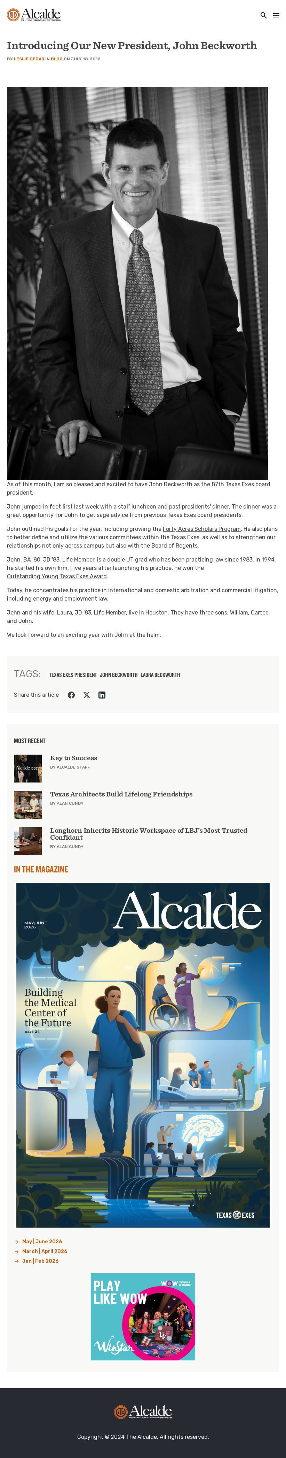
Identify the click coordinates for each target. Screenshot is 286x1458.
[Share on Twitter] (86, 695)
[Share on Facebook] (71, 695)
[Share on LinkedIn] (102, 695)
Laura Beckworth (160, 675)
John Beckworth (119, 675)
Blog (57, 58)
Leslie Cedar (29, 58)
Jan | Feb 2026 (40, 1261)
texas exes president (73, 675)
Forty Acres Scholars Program (202, 529)
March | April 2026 (44, 1251)
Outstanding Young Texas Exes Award (57, 576)
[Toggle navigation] (274, 15)
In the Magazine (41, 869)
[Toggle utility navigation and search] (262, 15)
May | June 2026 (42, 1242)
